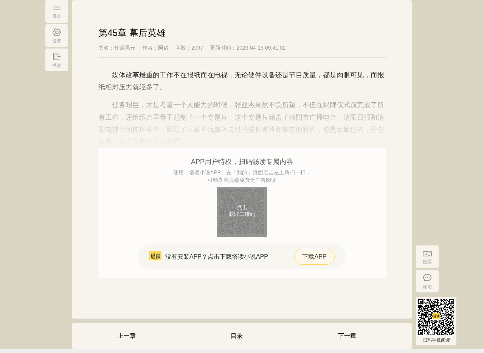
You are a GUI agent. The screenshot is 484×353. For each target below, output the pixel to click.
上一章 (127, 336)
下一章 (347, 336)
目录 (237, 336)
